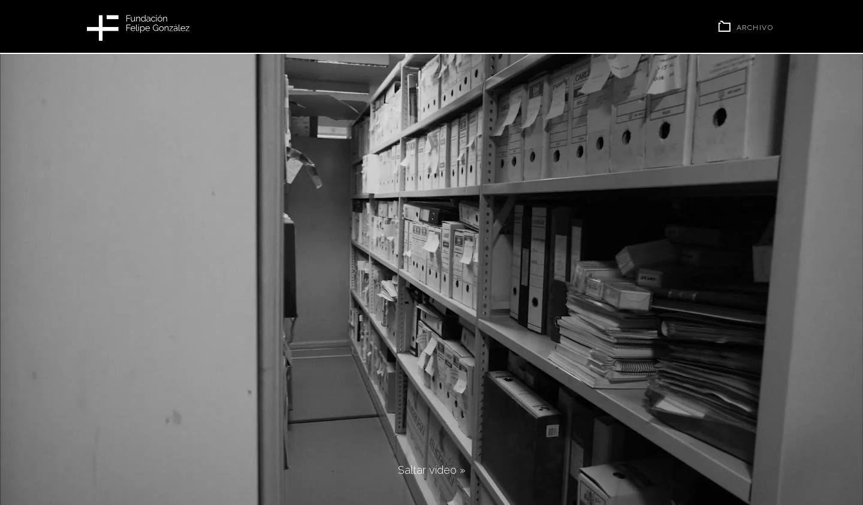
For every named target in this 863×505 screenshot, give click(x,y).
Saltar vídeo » (432, 470)
